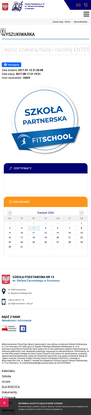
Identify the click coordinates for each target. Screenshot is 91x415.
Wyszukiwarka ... (79, 22)
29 (81, 242)
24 (22, 242)
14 (69, 233)
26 (45, 242)
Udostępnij (11, 64)
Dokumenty (9, 392)
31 (22, 247)
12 (45, 233)
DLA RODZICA (11, 387)
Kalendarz (8, 371)
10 (22, 233)
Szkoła (6, 376)
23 (10, 242)
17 (22, 237)
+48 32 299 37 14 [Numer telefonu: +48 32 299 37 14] (16, 300)
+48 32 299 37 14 (86, 5)
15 (81, 233)
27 (58, 242)
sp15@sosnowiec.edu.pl (78, 5)
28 (69, 242)
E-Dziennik (9, 397)
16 (10, 237)
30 (10, 247)
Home (67, 22)
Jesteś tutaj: (58, 22)
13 (58, 233)
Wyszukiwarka (18, 34)
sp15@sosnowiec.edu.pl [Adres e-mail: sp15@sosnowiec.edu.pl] (20, 303)
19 (45, 237)
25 (33, 242)
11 (33, 233)
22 (81, 237)
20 (58, 237)
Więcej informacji (14, 184)
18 (33, 237)
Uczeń (6, 381)
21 (69, 237)
